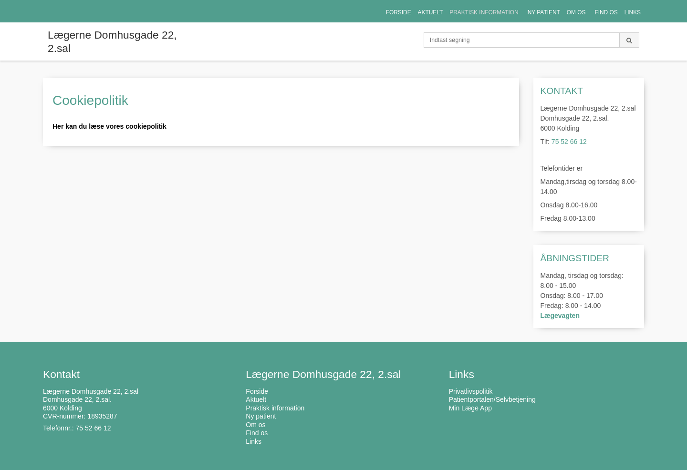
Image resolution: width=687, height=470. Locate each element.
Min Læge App (470, 408)
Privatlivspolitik (471, 391)
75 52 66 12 (569, 141)
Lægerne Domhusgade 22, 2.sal (112, 41)
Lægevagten (560, 315)
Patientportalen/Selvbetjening (492, 399)
